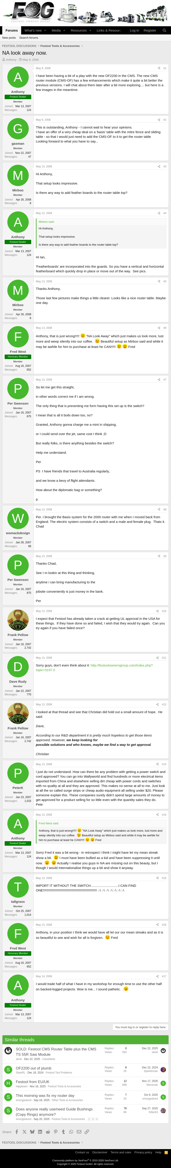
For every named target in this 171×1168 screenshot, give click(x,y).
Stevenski (152, 1084)
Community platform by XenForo (85, 1160)
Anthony (11, 59)
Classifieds (48, 1059)
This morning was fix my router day (45, 1096)
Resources (79, 30)
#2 (164, 119)
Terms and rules (121, 1152)
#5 (164, 281)
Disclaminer (99, 1152)
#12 (164, 704)
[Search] (164, 30)
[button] (45, 30)
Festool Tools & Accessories (64, 1086)
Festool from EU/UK (32, 1082)
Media (56, 30)
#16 (164, 924)
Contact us (82, 1152)
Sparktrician (151, 1071)
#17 (164, 976)
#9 (164, 556)
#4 (164, 213)
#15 (164, 878)
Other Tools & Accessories (67, 1100)
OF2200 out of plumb (33, 1068)
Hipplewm (22, 1086)
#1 (164, 68)
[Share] (159, 68)
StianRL (20, 1072)
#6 (164, 327)
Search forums (28, 37)
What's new (33, 30)
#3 (164, 166)
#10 (164, 611)
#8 (164, 509)
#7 (164, 379)
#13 (164, 764)
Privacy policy (143, 1152)
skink (19, 1059)
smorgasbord (23, 1100)
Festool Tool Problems (59, 1072)
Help (158, 1152)
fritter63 (153, 1112)
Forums (12, 30)
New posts (9, 37)
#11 (164, 657)
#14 (164, 814)
